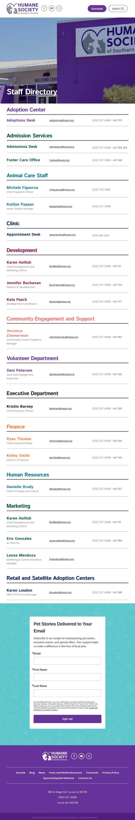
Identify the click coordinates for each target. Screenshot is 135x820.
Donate (20, 772)
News (42, 772)
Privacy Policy (110, 772)
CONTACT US (15, 85)
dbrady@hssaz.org (59, 489)
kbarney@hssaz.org (60, 408)
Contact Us (85, 778)
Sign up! (67, 719)
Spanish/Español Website (58, 778)
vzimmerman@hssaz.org (63, 337)
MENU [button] (118, 9)
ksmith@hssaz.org (59, 457)
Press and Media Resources (65, 772)
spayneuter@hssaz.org (62, 234)
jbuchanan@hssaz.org (62, 285)
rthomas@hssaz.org (60, 441)
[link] (22, 13)
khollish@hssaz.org (60, 266)
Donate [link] (97, 9)
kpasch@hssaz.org (60, 301)
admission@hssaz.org (61, 147)
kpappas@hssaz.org (60, 206)
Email (37, 653)
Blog (32, 772)
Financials (92, 772)
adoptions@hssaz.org (61, 120)
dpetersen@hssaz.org (61, 374)
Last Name (40, 686)
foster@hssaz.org (59, 160)
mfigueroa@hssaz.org (62, 189)
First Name (40, 670)
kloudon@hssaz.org (60, 592)
